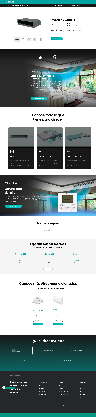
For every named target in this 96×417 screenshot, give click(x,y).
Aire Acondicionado (43, 394)
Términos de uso (50, 412)
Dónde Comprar (38, 99)
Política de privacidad (33, 412)
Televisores (41, 385)
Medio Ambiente (19, 385)
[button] (45, 39)
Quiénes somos (18, 382)
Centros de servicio (63, 402)
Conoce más (38, 320)
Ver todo (48, 269)
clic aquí (66, 415)
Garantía (61, 388)
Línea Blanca (42, 391)
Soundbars (41, 388)
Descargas (61, 397)
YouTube (82, 394)
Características (67, 5)
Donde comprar (86, 5)
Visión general (58, 5)
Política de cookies (67, 412)
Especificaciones (76, 5)
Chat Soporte (10, 387)
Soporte (14, 392)
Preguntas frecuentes (63, 394)
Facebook (82, 386)
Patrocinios (16, 389)
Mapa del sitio (83, 412)
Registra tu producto (63, 391)
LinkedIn (82, 397)
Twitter (82, 389)
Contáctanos (62, 405)
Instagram (83, 391)
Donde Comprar (57, 38)
